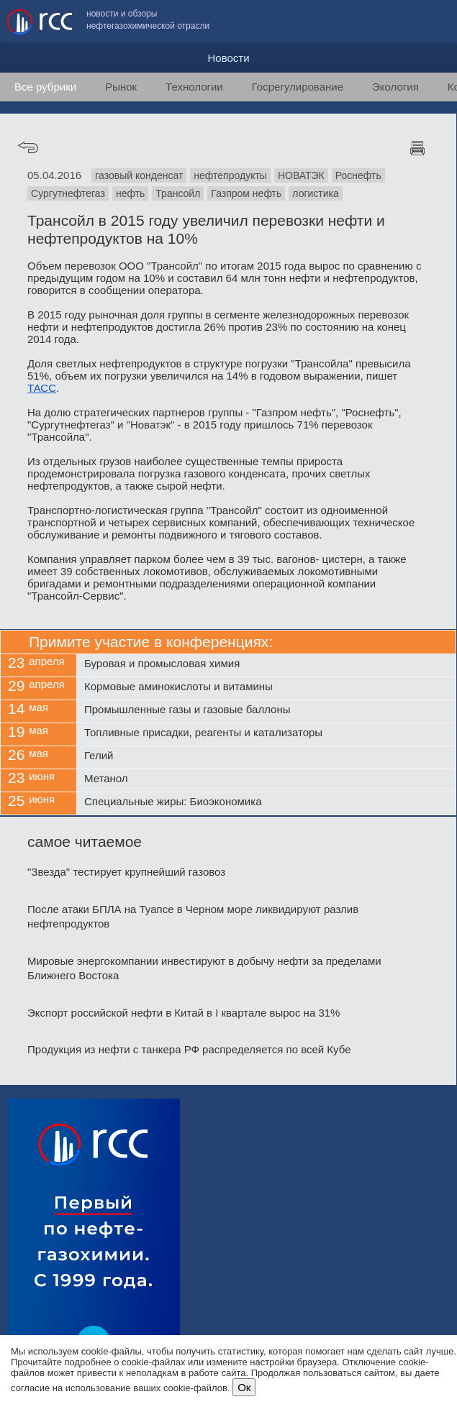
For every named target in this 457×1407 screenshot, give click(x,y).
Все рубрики (45, 87)
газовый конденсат (139, 175)
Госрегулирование (297, 87)
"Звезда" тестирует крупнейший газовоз (126, 872)
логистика (315, 193)
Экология (395, 87)
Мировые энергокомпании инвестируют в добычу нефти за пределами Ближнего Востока (204, 968)
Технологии (194, 87)
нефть (130, 193)
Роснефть (358, 175)
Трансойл (177, 193)
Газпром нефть (246, 193)
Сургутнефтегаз (68, 193)
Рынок (121, 87)
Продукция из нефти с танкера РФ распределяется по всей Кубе (188, 1049)
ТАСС (41, 388)
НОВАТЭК (301, 175)
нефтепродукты (230, 175)
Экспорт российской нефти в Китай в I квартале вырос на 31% (183, 1013)
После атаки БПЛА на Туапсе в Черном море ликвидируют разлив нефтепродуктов (192, 916)
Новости (228, 58)
